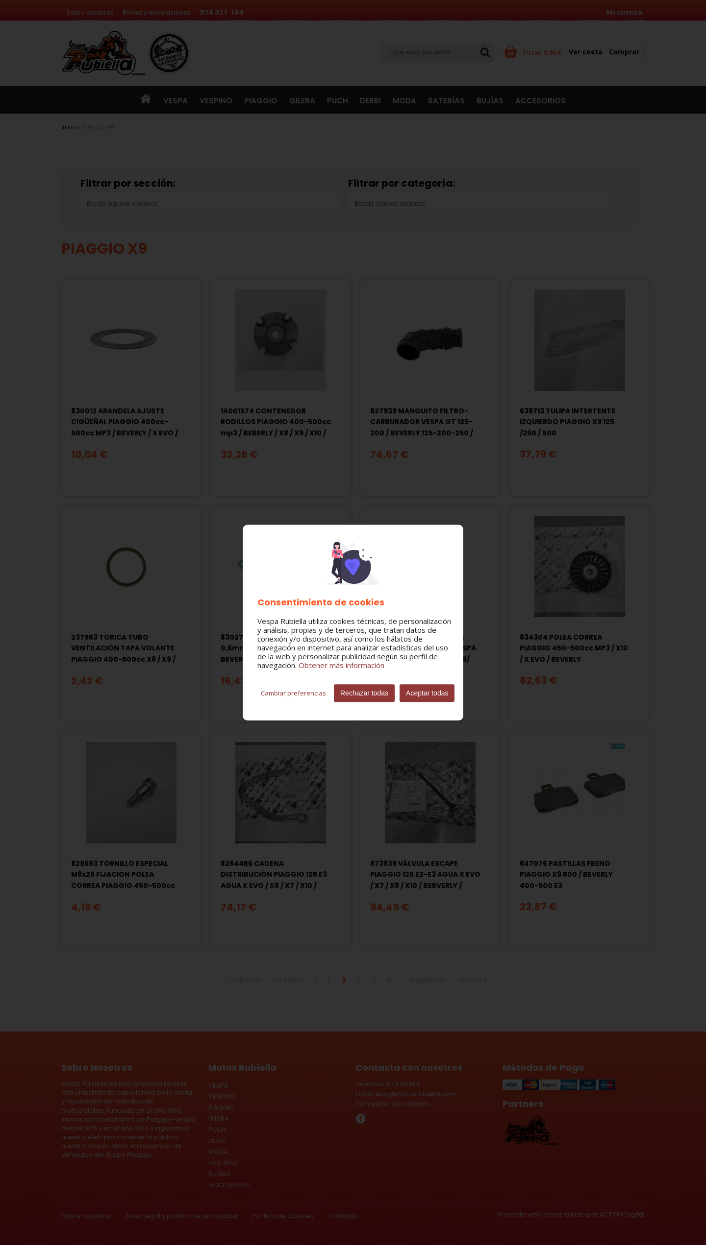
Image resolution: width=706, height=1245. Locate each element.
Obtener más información (341, 665)
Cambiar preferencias (293, 693)
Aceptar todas (427, 693)
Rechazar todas (364, 693)
